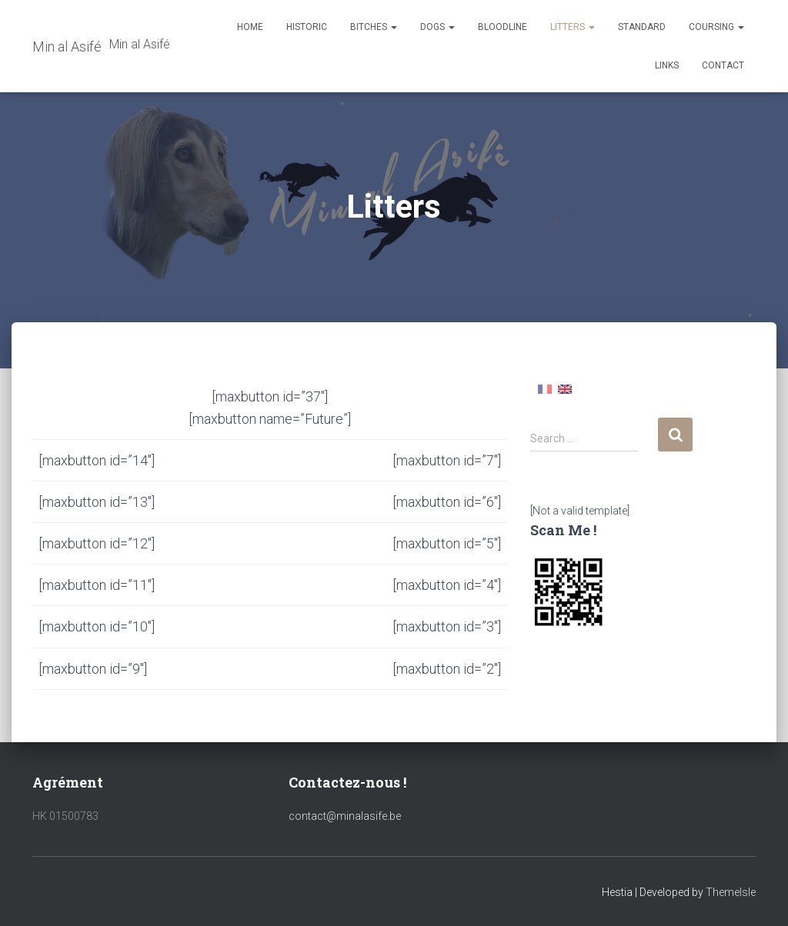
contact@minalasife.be (345, 816)
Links (667, 65)
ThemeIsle (731, 892)
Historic (306, 27)
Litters (572, 27)
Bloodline (502, 27)
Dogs (437, 27)
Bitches (373, 27)
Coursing (716, 27)
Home (250, 27)
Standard (642, 27)
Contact (723, 65)
